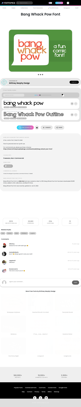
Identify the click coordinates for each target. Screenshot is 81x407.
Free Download (25, 127)
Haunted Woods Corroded (40, 312)
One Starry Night (13, 356)
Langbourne (67, 356)
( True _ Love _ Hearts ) (40, 334)
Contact (74, 82)
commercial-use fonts (41, 377)
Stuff (76, 8)
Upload (59, 3)
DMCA (50, 392)
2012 (11, 221)
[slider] (39, 95)
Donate (8, 166)
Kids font (22, 181)
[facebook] (34, 398)
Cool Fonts (42, 387)
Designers (67, 8)
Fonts (4, 8)
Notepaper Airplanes (13, 312)
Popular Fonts (18, 387)
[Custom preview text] (13, 95)
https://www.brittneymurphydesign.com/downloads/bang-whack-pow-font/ (27, 149)
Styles (13, 8)
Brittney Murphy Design (19, 83)
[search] (24, 2)
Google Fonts (63, 387)
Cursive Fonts (52, 387)
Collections (24, 8)
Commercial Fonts (30, 387)
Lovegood (40, 356)
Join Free (75, 3)
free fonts (18, 377)
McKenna (13, 334)
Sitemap (56, 392)
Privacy (37, 392)
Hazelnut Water (67, 334)
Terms (43, 392)
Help (23, 392)
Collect (47, 128)
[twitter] (40, 398)
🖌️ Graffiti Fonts (53, 8)
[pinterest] (46, 398)
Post (75, 282)
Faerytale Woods (67, 312)
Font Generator (38, 8)
